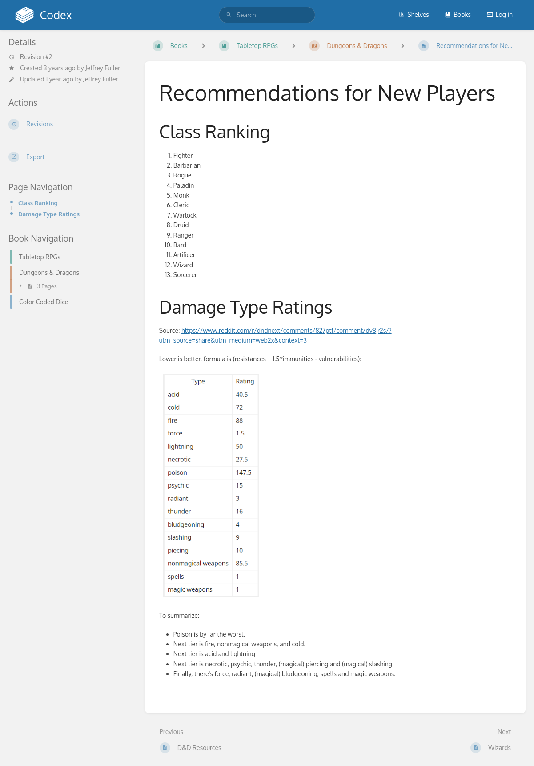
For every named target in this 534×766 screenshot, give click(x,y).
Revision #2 (30, 56)
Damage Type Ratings (49, 214)
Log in (500, 14)
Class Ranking (38, 202)
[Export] (69, 157)
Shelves (413, 14)
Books (458, 14)
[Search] (229, 15)
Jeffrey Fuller (102, 68)
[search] (267, 15)
